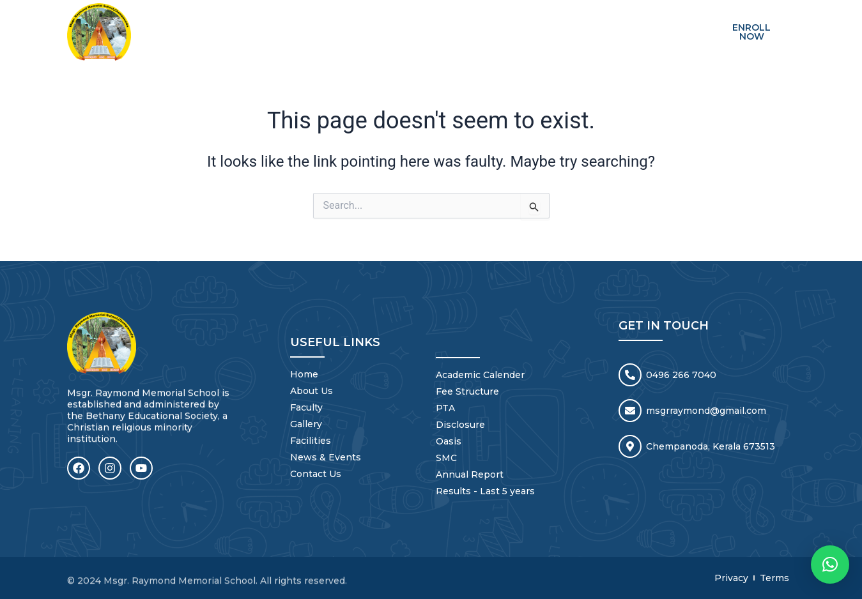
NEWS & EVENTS (584, 22)
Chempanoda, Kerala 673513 (710, 444)
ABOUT (327, 22)
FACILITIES (504, 22)
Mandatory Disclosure (644, 41)
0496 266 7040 (681, 373)
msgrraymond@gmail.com (706, 408)
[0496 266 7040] (630, 372)
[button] (830, 564)
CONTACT (661, 22)
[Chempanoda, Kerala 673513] (630, 444)
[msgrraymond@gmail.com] (630, 408)
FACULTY (382, 22)
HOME (278, 22)
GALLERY (441, 22)
